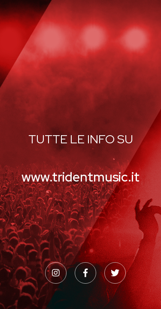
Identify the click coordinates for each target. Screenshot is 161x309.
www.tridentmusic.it (80, 176)
